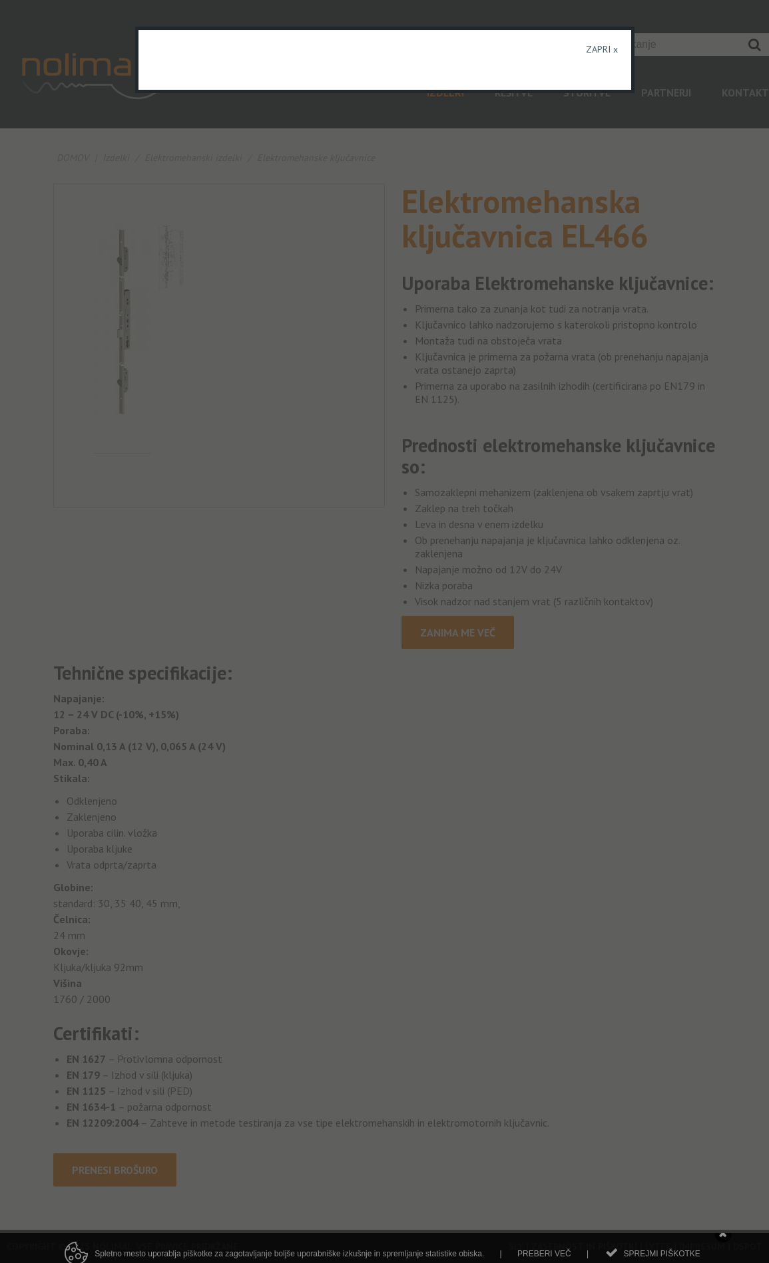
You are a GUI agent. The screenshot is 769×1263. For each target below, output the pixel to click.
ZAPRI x (602, 49)
